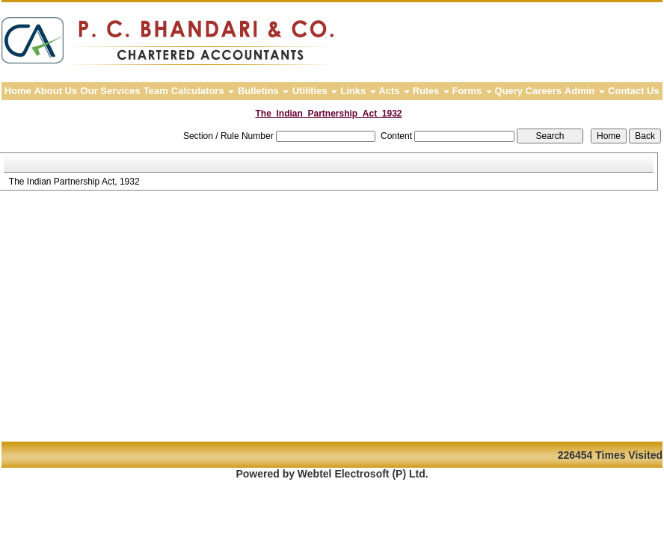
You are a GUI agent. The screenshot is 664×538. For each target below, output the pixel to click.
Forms (472, 90)
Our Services (111, 90)
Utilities (315, 90)
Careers (544, 90)
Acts (394, 90)
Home (17, 90)
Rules (431, 90)
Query (509, 90)
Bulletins (263, 90)
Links (358, 90)
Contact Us (634, 90)
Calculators (202, 90)
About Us (55, 90)
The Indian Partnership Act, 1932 (74, 181)
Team (156, 90)
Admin (585, 90)
